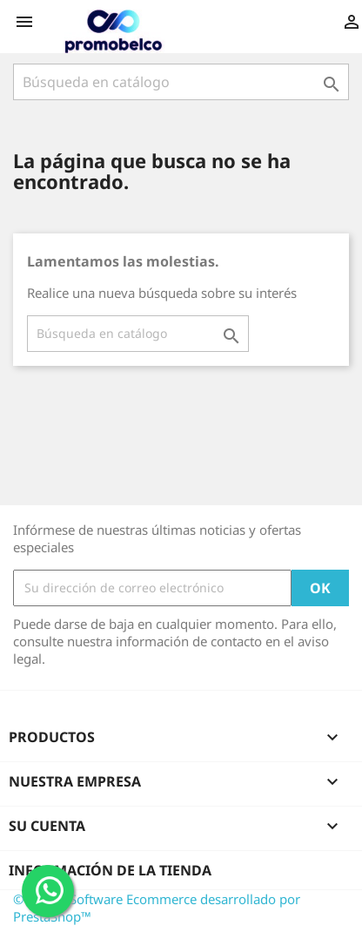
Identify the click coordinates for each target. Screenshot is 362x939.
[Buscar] (181, 82)
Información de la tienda (110, 870)
